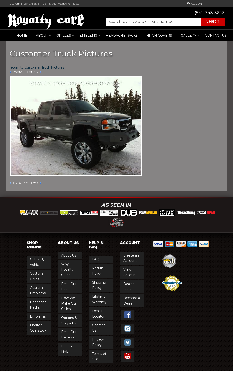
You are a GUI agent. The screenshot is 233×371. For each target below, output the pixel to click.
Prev (10, 71)
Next (40, 71)
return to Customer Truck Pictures (37, 67)
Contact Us (215, 35)
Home (21, 35)
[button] (163, 22)
